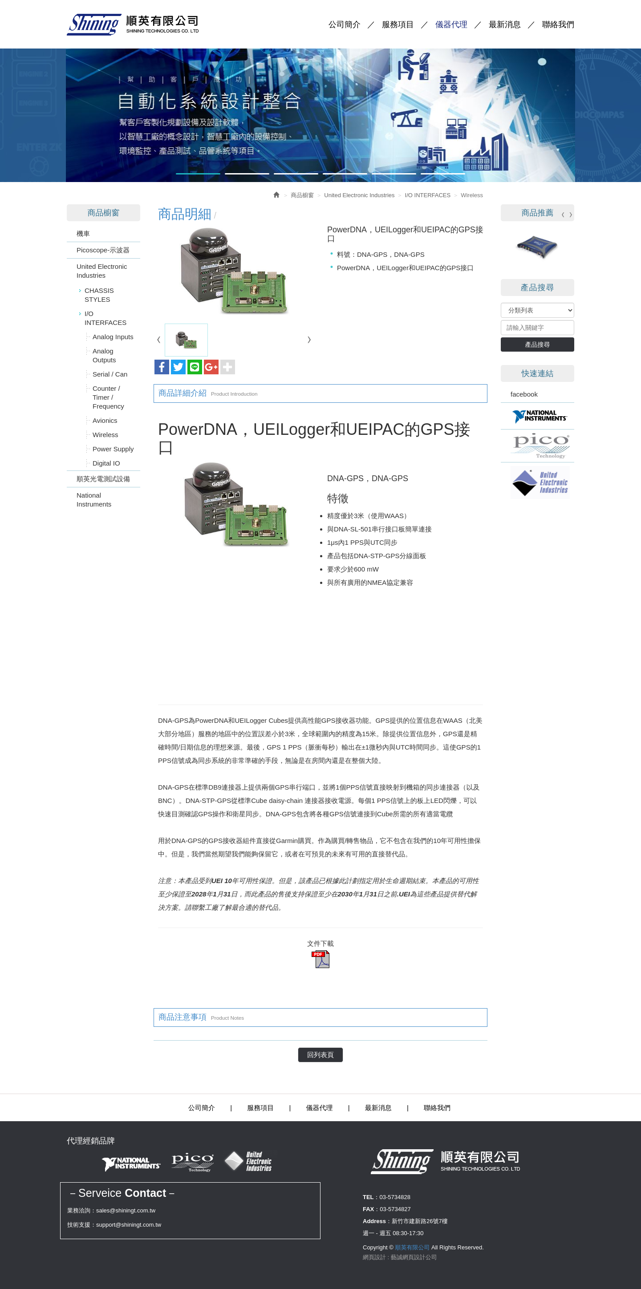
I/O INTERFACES (105, 318)
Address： (377, 1221)
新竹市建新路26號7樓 (420, 1221)
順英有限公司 (141, 24)
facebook (524, 394)
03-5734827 (395, 1209)
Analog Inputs (113, 336)
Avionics (105, 420)
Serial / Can (110, 374)
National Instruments (94, 499)
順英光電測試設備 (103, 478)
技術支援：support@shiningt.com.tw (114, 1224)
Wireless (105, 434)
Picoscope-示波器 (103, 250)
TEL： (371, 1197)
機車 (83, 233)
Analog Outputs (104, 355)
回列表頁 (320, 1054)
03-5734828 (395, 1197)
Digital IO (106, 463)
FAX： (371, 1209)
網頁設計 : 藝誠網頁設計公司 (400, 1257)
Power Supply (113, 449)
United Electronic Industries (102, 271)
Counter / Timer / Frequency (108, 397)
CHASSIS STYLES (99, 295)
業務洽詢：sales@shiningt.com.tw (111, 1210)
